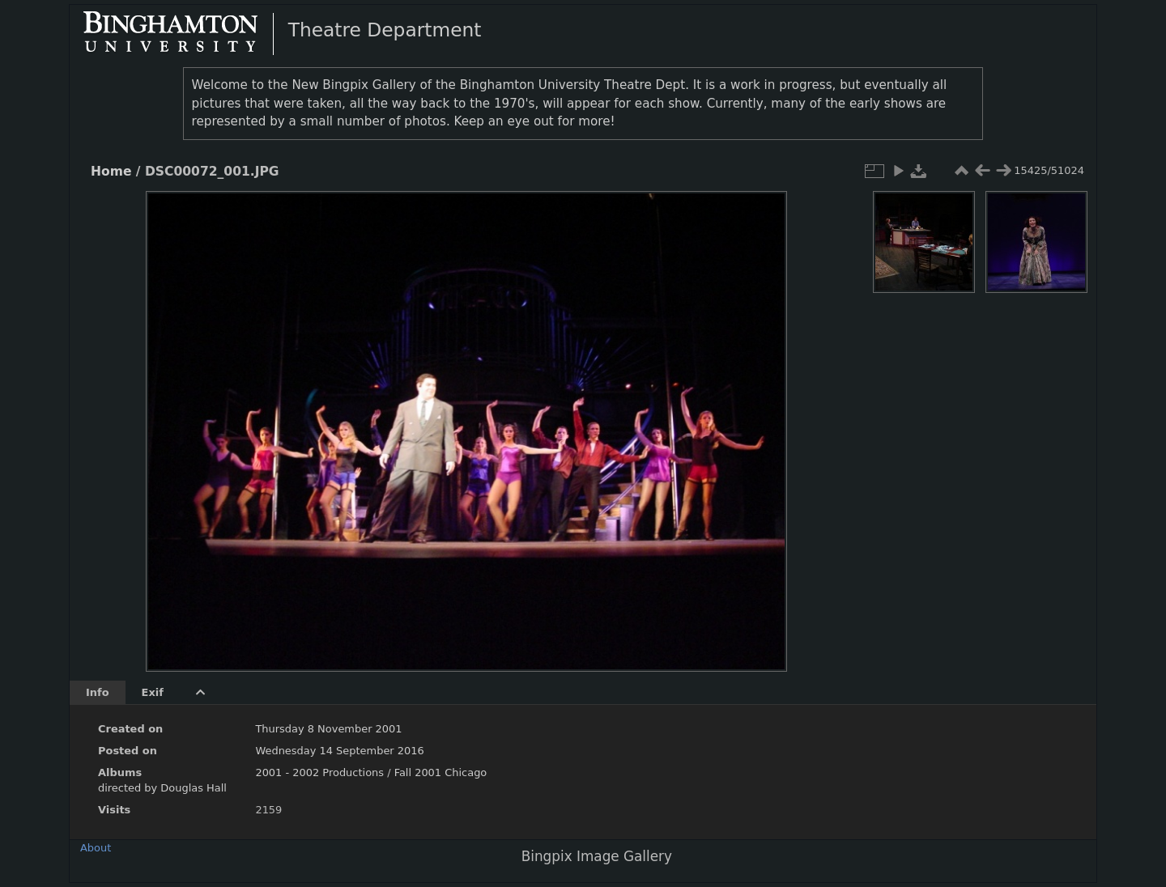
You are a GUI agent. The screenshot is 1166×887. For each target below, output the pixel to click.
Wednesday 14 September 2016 (339, 751)
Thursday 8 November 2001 (328, 729)
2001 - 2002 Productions (319, 772)
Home (111, 171)
